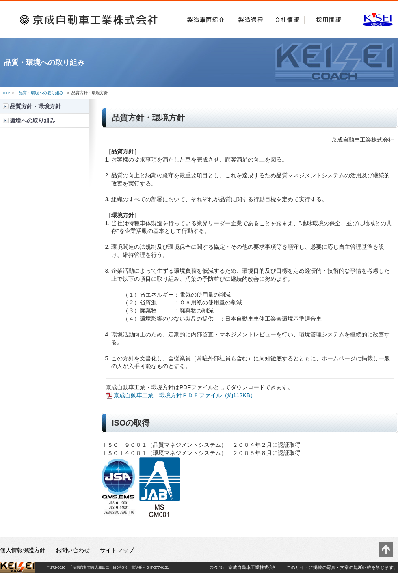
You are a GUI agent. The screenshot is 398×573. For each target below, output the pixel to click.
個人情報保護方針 (22, 550)
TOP (6, 92)
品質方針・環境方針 (35, 106)
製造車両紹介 (206, 18)
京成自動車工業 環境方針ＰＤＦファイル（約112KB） (185, 395)
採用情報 (329, 18)
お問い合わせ (73, 550)
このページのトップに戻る (386, 549)
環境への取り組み (32, 120)
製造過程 (249, 18)
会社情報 (286, 18)
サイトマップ (117, 550)
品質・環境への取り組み (41, 92)
